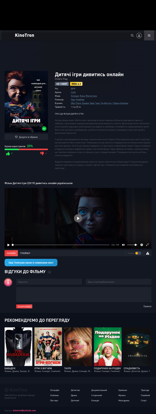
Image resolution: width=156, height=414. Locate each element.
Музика (122, 395)
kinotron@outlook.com (24, 410)
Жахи (82, 96)
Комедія (75, 96)
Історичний (96, 395)
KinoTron (24, 35)
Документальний (99, 390)
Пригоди (145, 390)
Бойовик (54, 395)
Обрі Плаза (76, 103)
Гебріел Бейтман (120, 103)
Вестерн (54, 400)
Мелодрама (123, 400)
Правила (147, 306)
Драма (74, 395)
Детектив (75, 390)
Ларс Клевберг (78, 99)
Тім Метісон (106, 103)
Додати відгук (24, 306)
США (73, 92)
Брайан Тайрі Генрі (91, 103)
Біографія (54, 390)
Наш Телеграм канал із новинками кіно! (31, 262)
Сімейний (145, 395)
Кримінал (122, 390)
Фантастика (91, 96)
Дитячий (75, 400)
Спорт (144, 400)
